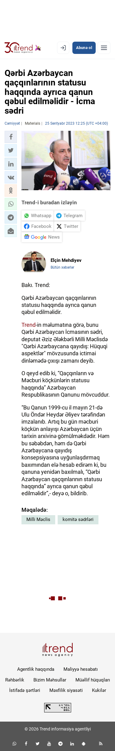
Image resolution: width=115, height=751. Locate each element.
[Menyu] (104, 48)
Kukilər (99, 690)
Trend (28, 325)
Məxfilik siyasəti (66, 690)
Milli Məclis (38, 519)
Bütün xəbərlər (62, 267)
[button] (10, 137)
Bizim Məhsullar (49, 680)
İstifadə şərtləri (24, 690)
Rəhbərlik (14, 680)
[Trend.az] (23, 47)
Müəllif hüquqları (92, 680)
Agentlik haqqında (35, 669)
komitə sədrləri (78, 519)
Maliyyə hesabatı (80, 669)
